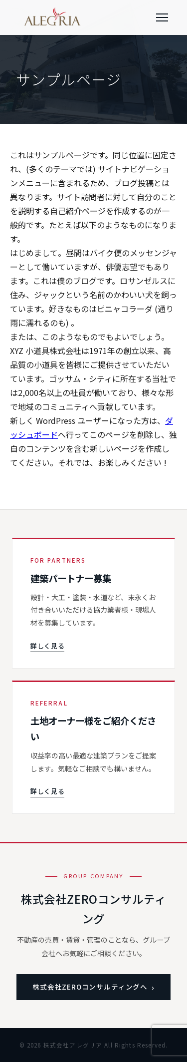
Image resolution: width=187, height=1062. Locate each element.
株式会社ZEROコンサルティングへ (90, 987)
